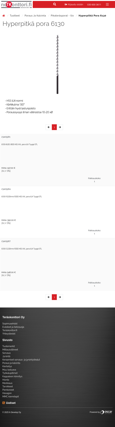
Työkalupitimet (9, 373)
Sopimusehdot (9, 323)
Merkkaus (7, 383)
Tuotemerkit (8, 346)
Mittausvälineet (10, 349)
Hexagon (7, 393)
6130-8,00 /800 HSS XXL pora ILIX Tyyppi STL (19, 144)
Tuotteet (15, 15)
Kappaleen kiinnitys (12, 376)
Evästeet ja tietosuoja (13, 327)
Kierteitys (7, 366)
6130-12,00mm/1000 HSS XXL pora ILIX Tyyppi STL (21, 249)
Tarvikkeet (7, 386)
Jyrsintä (6, 356)
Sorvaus (6, 353)
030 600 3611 (94, 4)
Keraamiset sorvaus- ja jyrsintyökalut (21, 359)
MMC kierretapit (10, 396)
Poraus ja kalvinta (36, 15)
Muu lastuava (9, 369)
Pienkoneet (8, 390)
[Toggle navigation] (107, 4)
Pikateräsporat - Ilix (63, 15)
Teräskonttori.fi (9, 330)
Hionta (5, 379)
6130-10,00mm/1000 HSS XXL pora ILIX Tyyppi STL (21, 196)
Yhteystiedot (8, 333)
